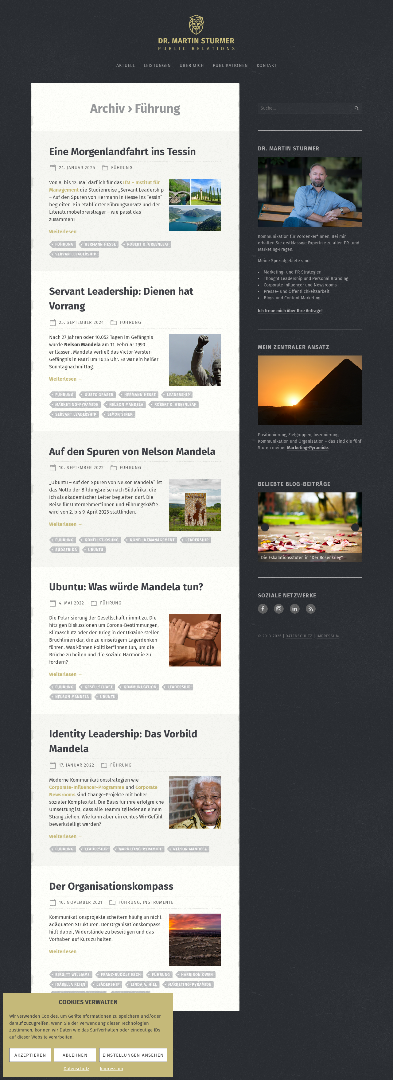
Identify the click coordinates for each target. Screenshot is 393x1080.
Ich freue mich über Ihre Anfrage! (290, 310)
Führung (122, 182)
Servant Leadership (75, 269)
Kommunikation (140, 731)
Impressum (111, 1068)
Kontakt (267, 65)
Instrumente (158, 946)
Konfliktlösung (102, 569)
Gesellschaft (99, 731)
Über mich (192, 65)
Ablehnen (75, 1055)
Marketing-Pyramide (76, 419)
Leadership (178, 409)
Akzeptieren (30, 1055)
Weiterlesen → (66, 246)
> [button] (355, 527)
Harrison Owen (197, 1019)
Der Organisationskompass (124, 930)
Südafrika (66, 579)
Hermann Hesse (100, 259)
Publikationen (230, 65)
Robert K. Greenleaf (148, 259)
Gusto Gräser (99, 409)
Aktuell (125, 65)
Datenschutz (76, 1068)
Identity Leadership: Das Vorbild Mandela (117, 785)
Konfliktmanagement (152, 569)
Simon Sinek (120, 429)
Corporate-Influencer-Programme (86, 831)
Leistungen (157, 65)
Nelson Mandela (126, 419)
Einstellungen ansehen (133, 1055)
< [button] (265, 527)
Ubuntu (96, 579)
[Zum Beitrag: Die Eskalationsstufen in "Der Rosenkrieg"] (310, 527)
